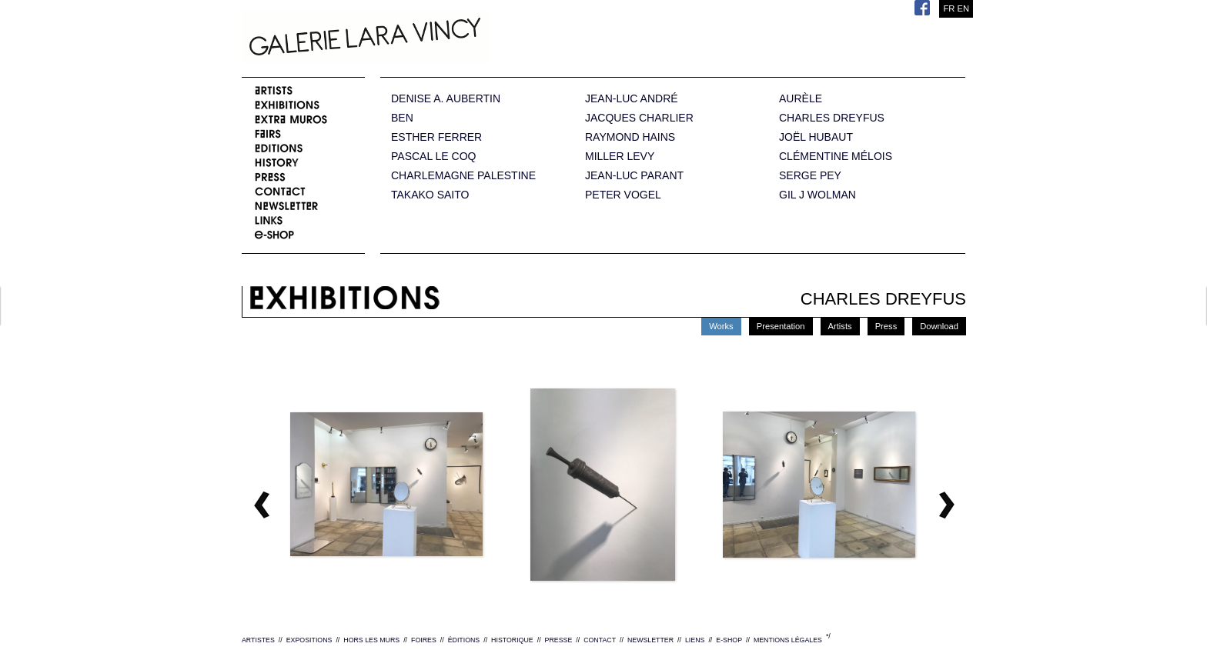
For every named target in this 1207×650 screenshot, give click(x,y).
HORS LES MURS (371, 640)
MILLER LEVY (619, 157)
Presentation (781, 326)
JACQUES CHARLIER (639, 118)
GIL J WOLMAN (817, 195)
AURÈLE (800, 99)
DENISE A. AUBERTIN (445, 99)
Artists (840, 326)
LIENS (694, 640)
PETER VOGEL (623, 195)
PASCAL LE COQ (433, 157)
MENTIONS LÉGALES (788, 640)
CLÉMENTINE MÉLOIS (835, 157)
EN (963, 8)
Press (886, 326)
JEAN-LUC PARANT (634, 176)
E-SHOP (729, 640)
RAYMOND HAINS (630, 137)
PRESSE (559, 640)
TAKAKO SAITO (430, 195)
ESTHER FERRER (436, 137)
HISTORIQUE (512, 640)
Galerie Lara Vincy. (442, 38)
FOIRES (423, 640)
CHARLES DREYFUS (831, 118)
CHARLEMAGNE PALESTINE (463, 176)
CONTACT (599, 640)
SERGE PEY (810, 176)
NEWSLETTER (650, 640)
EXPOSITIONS (309, 640)
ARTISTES (258, 640)
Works (721, 326)
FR (949, 8)
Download (939, 326)
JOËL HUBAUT (816, 137)
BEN (402, 118)
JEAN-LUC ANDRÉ (631, 99)
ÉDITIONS (464, 640)
